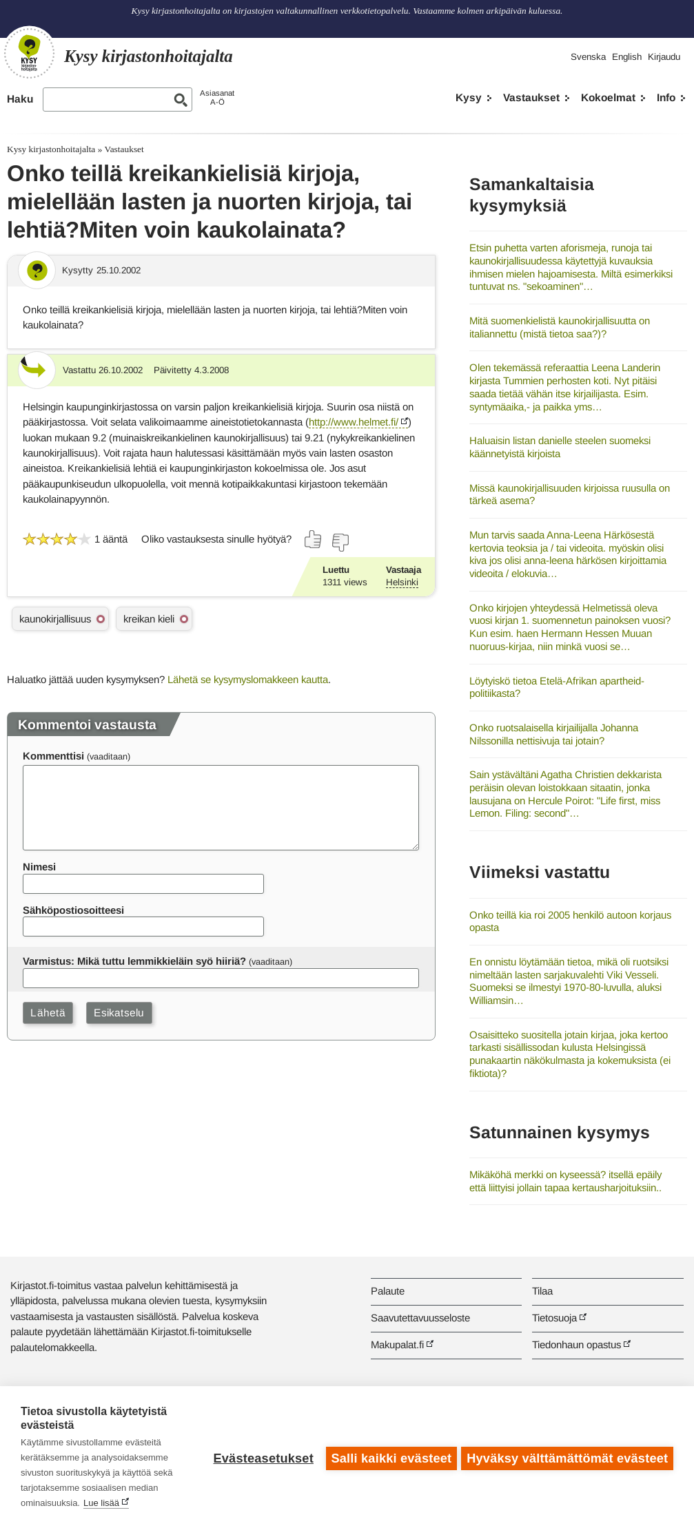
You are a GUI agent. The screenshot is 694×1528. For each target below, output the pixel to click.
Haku (20, 99)
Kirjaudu (664, 57)
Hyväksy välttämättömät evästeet (567, 1457)
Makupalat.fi (397, 1344)
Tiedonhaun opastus (576, 1344)
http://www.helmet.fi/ (353, 422)
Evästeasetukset (261, 1457)
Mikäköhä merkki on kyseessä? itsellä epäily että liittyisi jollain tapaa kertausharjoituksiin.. (565, 1181)
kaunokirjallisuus (55, 619)
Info (666, 97)
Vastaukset (531, 97)
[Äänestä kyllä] (314, 539)
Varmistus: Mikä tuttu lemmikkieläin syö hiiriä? (134, 961)
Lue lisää (101, 1503)
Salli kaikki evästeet (389, 1457)
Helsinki (402, 582)
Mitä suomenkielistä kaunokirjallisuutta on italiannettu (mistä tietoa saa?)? (559, 327)
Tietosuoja (554, 1317)
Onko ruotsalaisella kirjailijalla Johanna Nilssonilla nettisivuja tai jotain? (553, 734)
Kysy (469, 97)
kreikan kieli (148, 619)
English (627, 57)
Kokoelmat (608, 97)
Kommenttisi (53, 756)
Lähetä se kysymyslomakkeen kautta (247, 679)
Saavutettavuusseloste (420, 1317)
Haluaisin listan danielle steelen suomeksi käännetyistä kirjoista (560, 447)
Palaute (388, 1291)
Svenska (588, 57)
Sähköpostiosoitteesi (73, 910)
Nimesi (39, 866)
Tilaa (542, 1291)
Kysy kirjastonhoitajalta (51, 149)
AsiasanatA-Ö (217, 97)
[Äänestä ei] (340, 543)
